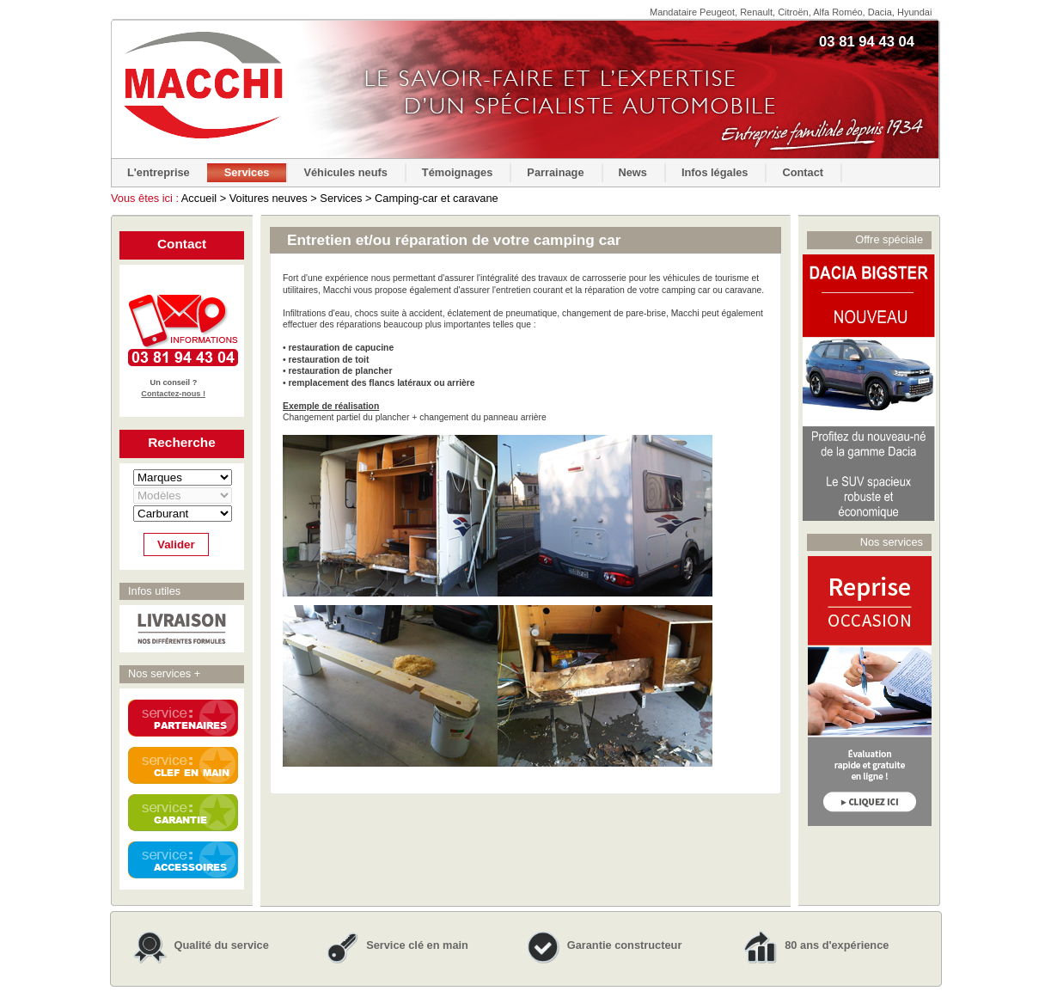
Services (247, 172)
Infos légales (715, 172)
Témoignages (457, 172)
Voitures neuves (268, 198)
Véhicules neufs (345, 172)
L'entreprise (158, 172)
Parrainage (555, 172)
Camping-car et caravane (436, 198)
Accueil (199, 198)
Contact (802, 172)
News (633, 172)
